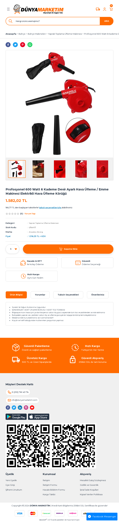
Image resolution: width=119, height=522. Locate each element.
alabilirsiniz (55, 207)
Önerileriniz (97, 294)
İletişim (46, 480)
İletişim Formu (50, 485)
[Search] (59, 21)
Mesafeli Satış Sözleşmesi (93, 480)
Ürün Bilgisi (16, 294)
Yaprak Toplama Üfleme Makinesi (45, 223)
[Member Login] (104, 9)
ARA (106, 21)
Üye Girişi (10, 485)
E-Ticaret (52, 520)
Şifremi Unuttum (14, 490)
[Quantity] (12, 249)
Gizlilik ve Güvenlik (89, 485)
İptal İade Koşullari (89, 490)
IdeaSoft (43, 520)
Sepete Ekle (68, 249)
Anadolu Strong (36, 232)
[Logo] (38, 9)
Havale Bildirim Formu (54, 490)
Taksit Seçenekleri (68, 294)
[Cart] (111, 9)
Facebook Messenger (102, 516)
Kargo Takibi (49, 494)
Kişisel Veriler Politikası (91, 494)
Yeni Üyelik (11, 480)
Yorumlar (40, 294)
